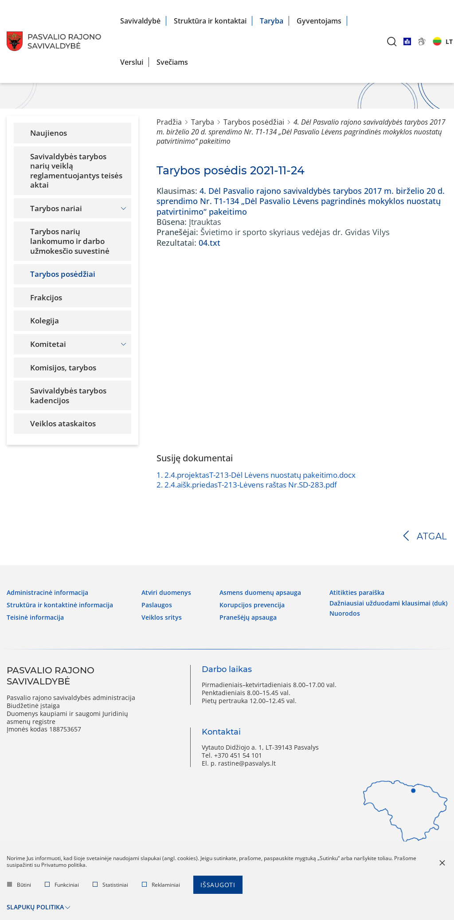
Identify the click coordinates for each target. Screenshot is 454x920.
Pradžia (169, 122)
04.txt (209, 242)
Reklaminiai (161, 885)
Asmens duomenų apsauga (260, 592)
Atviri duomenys (166, 592)
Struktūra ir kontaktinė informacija (60, 605)
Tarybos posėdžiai (253, 122)
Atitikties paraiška (356, 592)
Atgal (432, 536)
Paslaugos (156, 605)
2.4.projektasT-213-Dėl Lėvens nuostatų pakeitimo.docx (256, 475)
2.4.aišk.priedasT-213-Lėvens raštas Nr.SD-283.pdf (247, 485)
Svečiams (172, 62)
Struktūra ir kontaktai (210, 21)
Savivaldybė (140, 21)
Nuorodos (344, 613)
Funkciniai (62, 885)
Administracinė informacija (47, 592)
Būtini (19, 885)
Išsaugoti (217, 885)
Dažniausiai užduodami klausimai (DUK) (388, 602)
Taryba (271, 21)
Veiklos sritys (161, 617)
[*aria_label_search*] (392, 41)
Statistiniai (110, 885)
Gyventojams (319, 21)
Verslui (131, 62)
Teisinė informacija (35, 617)
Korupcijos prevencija (252, 605)
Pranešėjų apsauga (248, 617)
